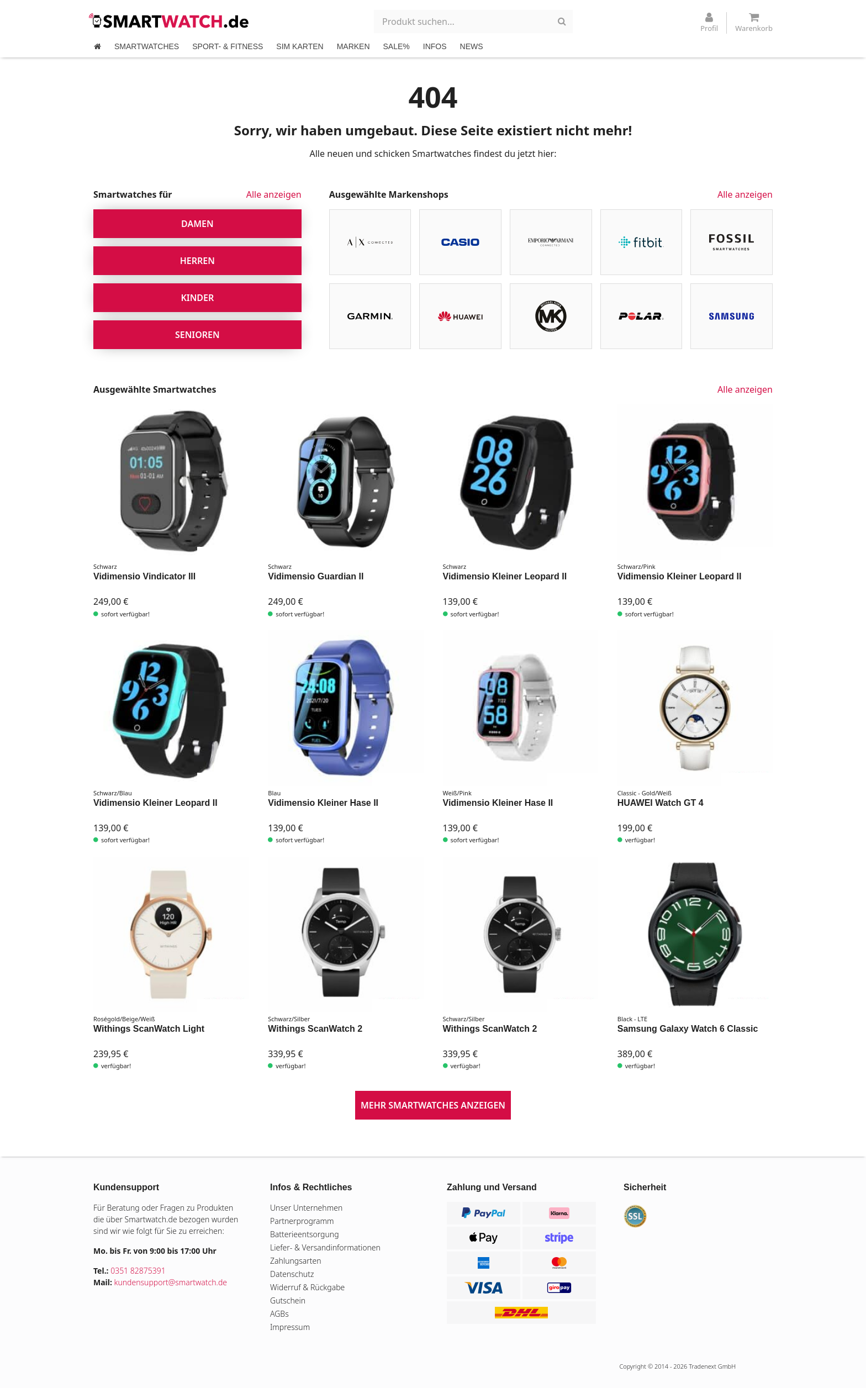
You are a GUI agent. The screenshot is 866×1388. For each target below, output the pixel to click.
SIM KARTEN (299, 46)
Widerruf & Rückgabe (307, 1287)
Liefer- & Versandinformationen (325, 1247)
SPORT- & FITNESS (227, 46)
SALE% (396, 46)
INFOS (435, 46)
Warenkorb (754, 22)
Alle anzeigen (274, 194)
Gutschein (287, 1300)
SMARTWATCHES (146, 46)
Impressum (290, 1327)
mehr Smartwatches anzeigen (433, 1105)
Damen (197, 224)
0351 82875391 (138, 1270)
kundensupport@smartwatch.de (171, 1282)
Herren (197, 261)
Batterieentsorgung (304, 1234)
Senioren (197, 335)
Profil (709, 22)
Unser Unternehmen (306, 1207)
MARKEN (353, 46)
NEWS (471, 46)
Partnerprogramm (302, 1221)
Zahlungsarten (295, 1260)
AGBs (279, 1313)
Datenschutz (292, 1274)
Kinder (197, 298)
